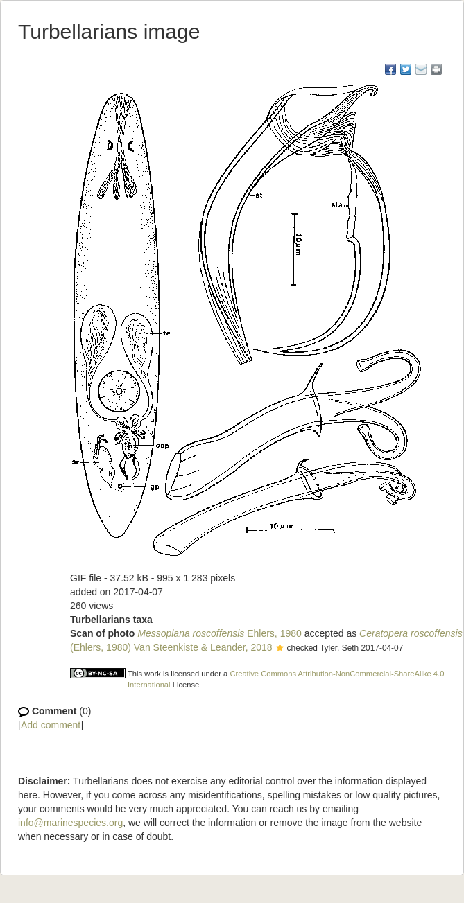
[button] (280, 649)
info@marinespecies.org (70, 822)
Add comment (50, 724)
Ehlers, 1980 (219, 633)
